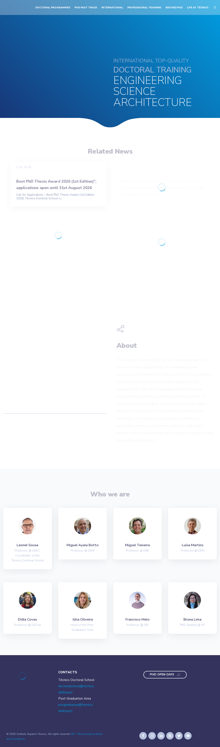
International (112, 7)
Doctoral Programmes (52, 7)
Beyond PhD (174, 7)
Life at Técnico (197, 7)
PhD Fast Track (85, 7)
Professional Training (144, 7)
